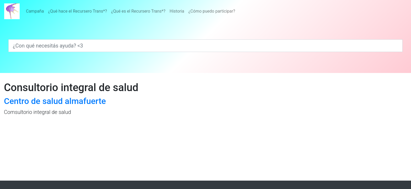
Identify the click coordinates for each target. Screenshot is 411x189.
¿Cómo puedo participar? (211, 11)
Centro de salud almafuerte (55, 101)
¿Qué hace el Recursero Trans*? (77, 11)
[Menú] (130, 11)
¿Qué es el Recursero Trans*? (138, 11)
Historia (177, 11)
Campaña (35, 11)
